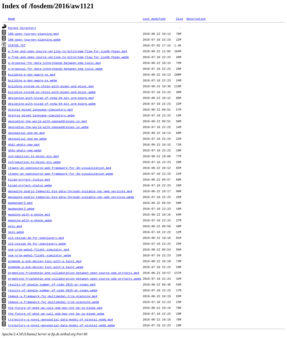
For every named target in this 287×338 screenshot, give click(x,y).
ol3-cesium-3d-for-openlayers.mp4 (36, 238)
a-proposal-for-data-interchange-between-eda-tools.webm (55, 69)
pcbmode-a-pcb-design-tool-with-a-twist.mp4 (45, 261)
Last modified (154, 19)
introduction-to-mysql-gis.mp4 (33, 156)
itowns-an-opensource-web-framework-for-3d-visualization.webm (60, 174)
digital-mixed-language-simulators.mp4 (40, 109)
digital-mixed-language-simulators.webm (41, 115)
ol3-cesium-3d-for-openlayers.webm (37, 244)
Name (11, 19)
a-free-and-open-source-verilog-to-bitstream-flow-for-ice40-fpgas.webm (68, 57)
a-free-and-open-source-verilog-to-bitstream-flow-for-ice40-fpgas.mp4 (67, 51)
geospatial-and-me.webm (27, 139)
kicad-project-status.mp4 (29, 179)
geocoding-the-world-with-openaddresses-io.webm (48, 127)
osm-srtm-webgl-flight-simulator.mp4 (38, 249)
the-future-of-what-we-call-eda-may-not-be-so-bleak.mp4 (55, 308)
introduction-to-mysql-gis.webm (34, 162)
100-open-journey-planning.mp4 (33, 34)
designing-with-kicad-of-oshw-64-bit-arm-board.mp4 (51, 98)
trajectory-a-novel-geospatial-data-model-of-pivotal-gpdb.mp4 (60, 319)
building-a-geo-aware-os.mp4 (31, 74)
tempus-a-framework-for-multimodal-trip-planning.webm (53, 302)
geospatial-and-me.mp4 (26, 133)
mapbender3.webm (21, 209)
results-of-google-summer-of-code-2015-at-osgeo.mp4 (52, 284)
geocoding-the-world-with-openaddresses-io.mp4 (47, 121)
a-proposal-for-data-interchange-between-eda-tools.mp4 (54, 63)
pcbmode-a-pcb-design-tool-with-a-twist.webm (45, 267)
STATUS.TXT (17, 45)
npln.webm (16, 232)
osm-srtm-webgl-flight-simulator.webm (39, 255)
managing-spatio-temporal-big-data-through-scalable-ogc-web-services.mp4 (70, 191)
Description (196, 19)
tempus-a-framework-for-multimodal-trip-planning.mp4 (52, 296)
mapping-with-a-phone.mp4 (29, 214)
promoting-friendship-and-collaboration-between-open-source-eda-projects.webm (74, 279)
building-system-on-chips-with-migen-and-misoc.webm (52, 92)
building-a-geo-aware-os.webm (32, 80)
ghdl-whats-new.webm (24, 150)
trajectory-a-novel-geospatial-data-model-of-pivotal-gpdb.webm (61, 325)
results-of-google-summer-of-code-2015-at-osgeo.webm (52, 290)
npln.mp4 (15, 226)
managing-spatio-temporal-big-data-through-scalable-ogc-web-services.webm (71, 197)
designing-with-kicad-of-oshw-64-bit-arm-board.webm (52, 104)
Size (179, 19)
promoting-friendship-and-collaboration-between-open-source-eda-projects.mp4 (73, 273)
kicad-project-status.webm (30, 185)
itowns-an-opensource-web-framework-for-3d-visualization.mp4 (59, 168)
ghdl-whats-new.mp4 (23, 144)
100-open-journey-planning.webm (34, 39)
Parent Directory (22, 28)
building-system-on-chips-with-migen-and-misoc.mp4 (51, 86)
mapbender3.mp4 (20, 203)
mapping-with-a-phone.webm (30, 220)
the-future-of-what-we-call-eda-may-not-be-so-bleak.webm (56, 314)
